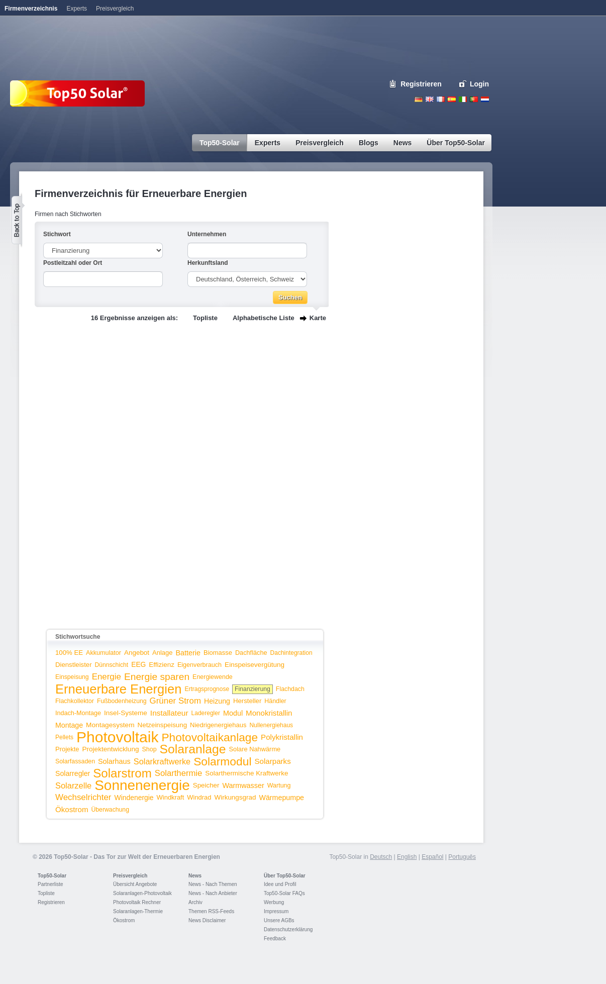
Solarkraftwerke (162, 761)
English (430, 99)
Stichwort (57, 234)
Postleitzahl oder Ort (72, 262)
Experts (76, 8)
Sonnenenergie (142, 785)
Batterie (187, 653)
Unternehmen (206, 234)
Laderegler (205, 713)
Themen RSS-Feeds (211, 911)
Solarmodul (222, 761)
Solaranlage (193, 749)
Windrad (199, 797)
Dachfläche (251, 652)
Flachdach (290, 689)
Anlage (162, 652)
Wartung (279, 785)
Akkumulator (103, 652)
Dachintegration (291, 652)
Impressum (276, 911)
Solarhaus (114, 761)
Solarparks (272, 761)
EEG (138, 664)
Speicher (206, 785)
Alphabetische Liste (263, 318)
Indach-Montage (78, 713)
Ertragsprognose (206, 689)
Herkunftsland (207, 262)
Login (479, 84)
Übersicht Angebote (135, 884)
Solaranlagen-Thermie (138, 911)
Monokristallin (269, 713)
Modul (233, 713)
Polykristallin (282, 737)
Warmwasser (243, 785)
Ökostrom (71, 809)
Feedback (275, 938)
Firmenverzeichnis (31, 8)
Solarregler (72, 773)
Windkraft (170, 797)
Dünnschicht (112, 664)
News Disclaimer (207, 920)
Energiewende (212, 676)
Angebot (136, 652)
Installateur (169, 713)
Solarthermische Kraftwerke (246, 773)
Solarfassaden (75, 761)
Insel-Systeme (125, 713)
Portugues (474, 99)
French (441, 99)
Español (432, 856)
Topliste (205, 318)
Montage (69, 725)
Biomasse (218, 652)
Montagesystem (110, 725)
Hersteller (247, 701)
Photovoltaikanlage (209, 737)
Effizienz (161, 664)
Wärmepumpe (281, 798)
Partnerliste (50, 884)
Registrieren (421, 84)
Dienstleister (73, 664)
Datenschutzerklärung (288, 929)
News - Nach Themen (212, 884)
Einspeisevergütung (254, 664)
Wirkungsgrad (235, 797)
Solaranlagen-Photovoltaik (142, 893)
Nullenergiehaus (271, 725)
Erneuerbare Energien (118, 689)
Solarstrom (122, 773)
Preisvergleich (130, 875)
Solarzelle (73, 785)
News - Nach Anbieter (212, 893)
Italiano (463, 99)
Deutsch (419, 99)
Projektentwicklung (110, 749)
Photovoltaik (117, 737)
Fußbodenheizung (122, 701)
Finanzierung (252, 689)
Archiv (195, 902)
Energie (106, 676)
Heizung (217, 701)
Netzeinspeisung (162, 725)
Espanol (452, 99)
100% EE (69, 652)
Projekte (67, 749)
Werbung (274, 902)
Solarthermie (179, 773)
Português (462, 856)
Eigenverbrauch (199, 664)
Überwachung (110, 809)
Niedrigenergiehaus (218, 725)
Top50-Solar (52, 875)
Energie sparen (156, 676)
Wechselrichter (83, 797)
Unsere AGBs (279, 920)
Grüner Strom (175, 701)
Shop (149, 749)
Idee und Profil (280, 884)
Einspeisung (72, 676)
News (194, 875)
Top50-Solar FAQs (284, 893)
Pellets (64, 737)
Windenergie (134, 798)
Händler (275, 701)
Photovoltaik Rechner (137, 902)
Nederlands (485, 99)
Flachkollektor (74, 701)
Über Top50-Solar (285, 875)
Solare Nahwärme (255, 749)
